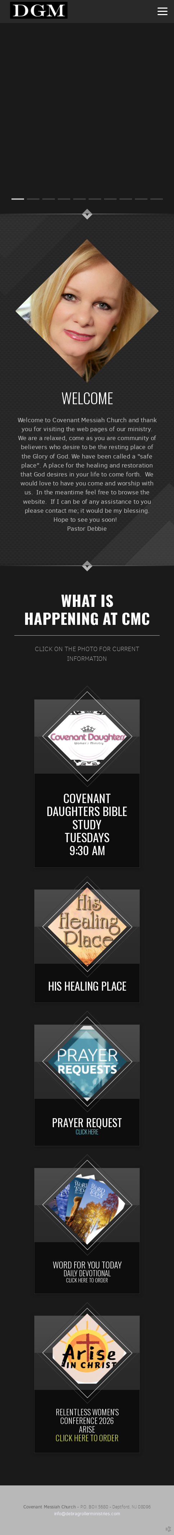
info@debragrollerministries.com (87, 1514)
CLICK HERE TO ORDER (87, 1437)
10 (156, 199)
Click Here (87, 1131)
